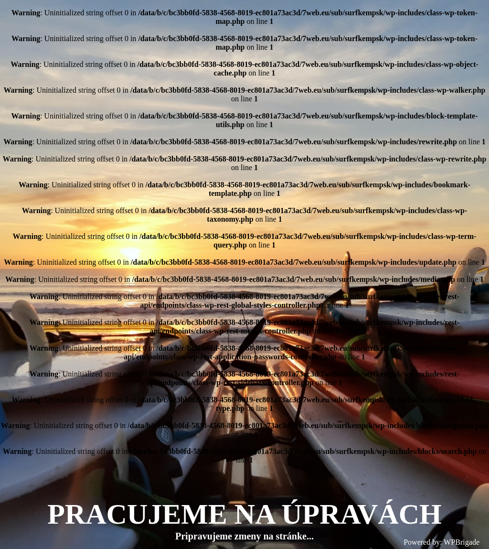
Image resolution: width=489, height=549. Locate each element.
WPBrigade (461, 542)
